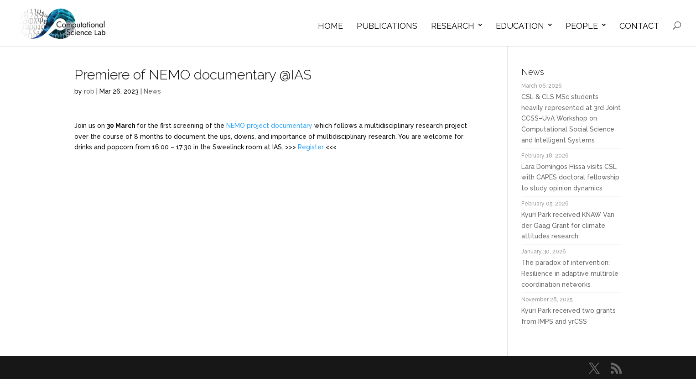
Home (330, 26)
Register (311, 147)
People (582, 26)
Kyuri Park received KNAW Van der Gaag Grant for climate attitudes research (567, 225)
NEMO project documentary (269, 125)
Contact (639, 26)
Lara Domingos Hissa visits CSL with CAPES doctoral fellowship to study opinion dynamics (570, 177)
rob (89, 91)
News (152, 91)
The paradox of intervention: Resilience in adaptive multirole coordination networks (569, 273)
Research (452, 26)
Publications (387, 26)
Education (520, 26)
